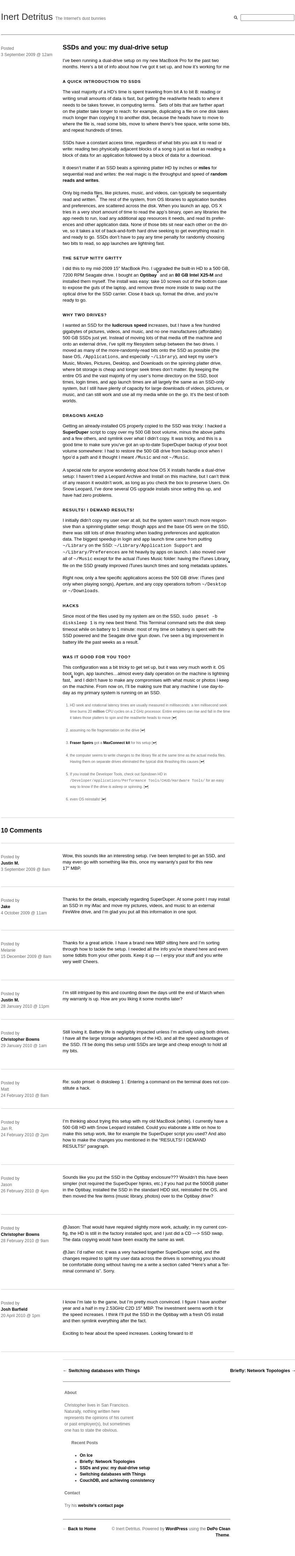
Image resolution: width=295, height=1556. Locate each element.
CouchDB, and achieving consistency (117, 1480)
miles (204, 167)
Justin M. (10, 863)
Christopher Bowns (20, 1039)
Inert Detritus (27, 16)
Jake (5, 907)
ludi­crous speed (129, 325)
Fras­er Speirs (81, 743)
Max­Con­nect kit (116, 743)
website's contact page (101, 1505)
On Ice (86, 1455)
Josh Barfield (14, 1309)
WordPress (176, 1529)
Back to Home (82, 1529)
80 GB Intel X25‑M (194, 275)
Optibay (148, 275)
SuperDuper (76, 432)
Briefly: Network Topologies (260, 1370)
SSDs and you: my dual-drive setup (115, 1468)
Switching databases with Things (104, 1370)
